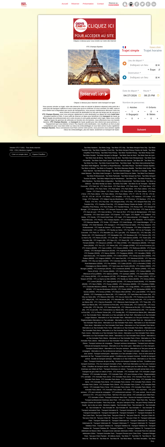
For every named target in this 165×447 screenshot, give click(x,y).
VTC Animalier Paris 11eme (130, 384)
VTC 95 (98, 196)
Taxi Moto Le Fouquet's (105, 168)
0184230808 (114, 4)
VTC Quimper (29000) (127, 274)
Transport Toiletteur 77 (118, 428)
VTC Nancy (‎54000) (108, 253)
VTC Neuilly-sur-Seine (114, 230)
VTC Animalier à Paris (96, 397)
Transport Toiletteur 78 (135, 428)
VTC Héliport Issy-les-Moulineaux (112, 199)
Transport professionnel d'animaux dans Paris (101, 400)
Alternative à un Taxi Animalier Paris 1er (129, 320)
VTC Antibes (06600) (143, 266)
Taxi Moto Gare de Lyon (146, 155)
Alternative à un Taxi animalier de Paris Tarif (117, 315)
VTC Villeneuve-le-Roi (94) (130, 307)
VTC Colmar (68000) (143, 271)
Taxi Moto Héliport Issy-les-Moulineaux (110, 178)
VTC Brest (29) (123, 240)
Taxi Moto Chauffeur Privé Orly (103, 150)
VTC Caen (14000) (105, 248)
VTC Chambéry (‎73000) (146, 284)
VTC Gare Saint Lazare (101, 215)
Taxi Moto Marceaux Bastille (124, 168)
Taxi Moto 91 (146, 436)
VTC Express (115, 215)
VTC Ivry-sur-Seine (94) (123, 297)
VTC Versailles (117, 196)
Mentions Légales (25, 150)
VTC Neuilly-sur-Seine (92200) (128, 279)
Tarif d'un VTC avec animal (121, 395)
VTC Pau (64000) (110, 263)
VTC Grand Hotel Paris (105, 217)
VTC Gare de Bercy (105, 212)
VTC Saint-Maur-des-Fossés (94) (139, 294)
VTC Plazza (98, 220)
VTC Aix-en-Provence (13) (145, 245)
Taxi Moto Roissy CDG (146, 153)
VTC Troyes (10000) (141, 276)
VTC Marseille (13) (106, 233)
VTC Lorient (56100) (94, 281)
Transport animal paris (102, 354)
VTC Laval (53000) (138, 292)
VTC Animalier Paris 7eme (130, 379)
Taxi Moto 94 (104, 439)
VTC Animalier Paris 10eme (141, 382)
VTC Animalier (118, 372)
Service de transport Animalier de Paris (129, 361)
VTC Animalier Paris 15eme (109, 384)
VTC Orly (129, 202)
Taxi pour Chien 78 (132, 418)
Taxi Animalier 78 (148, 408)
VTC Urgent (125, 215)
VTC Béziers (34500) (138, 269)
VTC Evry (126, 196)
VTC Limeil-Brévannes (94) (134, 310)
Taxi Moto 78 (136, 436)
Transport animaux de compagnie (100, 343)
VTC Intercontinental (130, 217)
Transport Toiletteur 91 (105, 426)
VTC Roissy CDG (136, 207)
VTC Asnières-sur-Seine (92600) (139, 261)
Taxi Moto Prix (150, 160)
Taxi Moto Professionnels (95, 176)
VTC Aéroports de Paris (96, 209)
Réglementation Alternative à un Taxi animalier (97, 320)
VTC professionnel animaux (121, 392)
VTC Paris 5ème (145, 186)
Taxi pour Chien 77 (118, 418)
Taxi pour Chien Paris (103, 415)
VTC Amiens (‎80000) (89, 248)
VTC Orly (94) (98, 307)
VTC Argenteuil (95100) (124, 251)
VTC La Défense (99, 230)
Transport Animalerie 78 (146, 413)
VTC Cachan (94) (140, 305)
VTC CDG (147, 204)
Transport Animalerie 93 (146, 410)
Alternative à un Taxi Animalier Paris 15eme (130, 336)
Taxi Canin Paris (88, 415)
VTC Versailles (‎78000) (142, 253)
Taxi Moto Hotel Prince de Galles (124, 173)
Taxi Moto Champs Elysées (144, 166)
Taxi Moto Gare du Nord (127, 155)
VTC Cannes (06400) (106, 271)
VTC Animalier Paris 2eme (101, 377)
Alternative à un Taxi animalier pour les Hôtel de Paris (128, 366)
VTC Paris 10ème (140, 189)
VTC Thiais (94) (145, 302)
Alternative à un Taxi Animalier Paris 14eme (98, 336)
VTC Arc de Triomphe (143, 230)
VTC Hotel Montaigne (141, 222)
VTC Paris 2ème (106, 186)
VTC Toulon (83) (145, 238)
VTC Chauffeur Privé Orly (104, 204)
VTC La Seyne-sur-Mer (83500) (104, 279)
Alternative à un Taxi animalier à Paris (124, 354)
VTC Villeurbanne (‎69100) (137, 243)
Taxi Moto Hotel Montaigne (121, 171)
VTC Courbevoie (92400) (121, 269)
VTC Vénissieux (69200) (127, 284)
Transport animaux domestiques (125, 343)
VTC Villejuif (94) (88, 299)
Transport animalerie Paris (91, 410)
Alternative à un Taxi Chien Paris (124, 359)
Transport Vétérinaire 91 (102, 421)
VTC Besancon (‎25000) (104, 243)
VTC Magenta (144, 217)
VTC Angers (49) (99, 240)
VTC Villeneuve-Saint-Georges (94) (125, 302)
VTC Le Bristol (126, 220)
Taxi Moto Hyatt (125, 163)
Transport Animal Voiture (94, 348)
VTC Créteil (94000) (121, 256)
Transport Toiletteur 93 (139, 426)
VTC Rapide (135, 215)
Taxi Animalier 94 (109, 408)
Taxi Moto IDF (138, 160)
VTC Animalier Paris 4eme (141, 377)
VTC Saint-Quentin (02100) (112, 281)
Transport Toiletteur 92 (122, 426)
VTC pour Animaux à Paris (133, 374)
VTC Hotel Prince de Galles (126, 225)
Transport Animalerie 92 (127, 410)
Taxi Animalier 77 (135, 408)
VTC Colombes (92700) (118, 261)
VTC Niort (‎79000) (95, 284)
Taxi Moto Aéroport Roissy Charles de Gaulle (131, 150)
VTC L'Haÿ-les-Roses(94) (103, 302)
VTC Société (116, 227)
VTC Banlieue (141, 199)
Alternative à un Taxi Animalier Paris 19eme (113, 341)
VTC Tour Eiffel (129, 230)
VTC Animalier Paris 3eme (121, 377)
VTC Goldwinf (146, 215)
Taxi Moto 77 (126, 436)
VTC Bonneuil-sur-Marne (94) (136, 312)
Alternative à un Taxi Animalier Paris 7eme (97, 328)
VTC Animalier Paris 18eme (141, 387)
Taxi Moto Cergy (104, 148)
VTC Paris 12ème (99, 191)
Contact (100, 4)
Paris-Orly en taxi (109, 402)
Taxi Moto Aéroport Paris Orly (137, 148)
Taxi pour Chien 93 (147, 415)
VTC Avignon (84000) (103, 258)
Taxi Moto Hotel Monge (102, 171)
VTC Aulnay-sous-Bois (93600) (140, 256)
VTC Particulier (93, 199)
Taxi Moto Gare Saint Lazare (102, 160)
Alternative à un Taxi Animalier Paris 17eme (124, 338)
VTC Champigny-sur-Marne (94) (102, 294)
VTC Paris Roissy (106, 207)
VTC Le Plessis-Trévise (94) (101, 312)
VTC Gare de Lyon (89, 212)
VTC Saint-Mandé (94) (112, 307)
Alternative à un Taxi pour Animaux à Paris (140, 318)
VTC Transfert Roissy (121, 207)
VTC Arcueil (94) (92, 310)
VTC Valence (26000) (110, 274)
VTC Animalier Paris (116, 374)
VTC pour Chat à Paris (103, 395)
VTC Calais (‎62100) (124, 263)
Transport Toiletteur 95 (101, 428)
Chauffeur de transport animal (97, 366)
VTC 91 (145, 194)
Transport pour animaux (146, 343)
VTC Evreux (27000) (103, 292)
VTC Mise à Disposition (142, 227)
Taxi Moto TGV (131, 178)
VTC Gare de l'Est (119, 212)
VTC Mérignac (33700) (125, 276)
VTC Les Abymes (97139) (106, 276)
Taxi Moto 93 (93, 439)
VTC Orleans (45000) (120, 248)
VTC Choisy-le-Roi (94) (134, 299)
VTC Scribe (104, 222)
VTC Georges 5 (109, 225)
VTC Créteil (147, 196)
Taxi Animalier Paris (124, 405)
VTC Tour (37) (100, 245)
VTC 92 (152, 194)
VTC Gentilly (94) (118, 312)
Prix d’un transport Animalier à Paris (109, 364)
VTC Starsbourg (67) (99, 235)
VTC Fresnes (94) (126, 305)
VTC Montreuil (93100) (135, 258)
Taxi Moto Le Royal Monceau (110, 166)
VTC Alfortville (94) (117, 299)
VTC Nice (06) (146, 233)
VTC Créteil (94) (120, 294)
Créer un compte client (20, 154)
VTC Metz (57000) (120, 243)
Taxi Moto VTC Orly (118, 148)
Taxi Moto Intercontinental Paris (143, 163)
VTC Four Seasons (144, 225)
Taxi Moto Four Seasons (145, 173)
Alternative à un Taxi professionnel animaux (106, 351)
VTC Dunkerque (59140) (102, 269)
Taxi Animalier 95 (122, 408)
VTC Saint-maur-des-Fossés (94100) (122, 266)
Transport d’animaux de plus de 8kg (101, 361)
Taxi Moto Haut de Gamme (122, 160)
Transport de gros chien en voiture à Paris (97, 372)
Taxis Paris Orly (142, 400)
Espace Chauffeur (38, 154)
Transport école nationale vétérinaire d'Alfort (117, 431)
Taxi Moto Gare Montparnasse (132, 158)
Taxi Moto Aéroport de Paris (131, 176)
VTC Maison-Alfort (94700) (121, 292)
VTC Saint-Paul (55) (119, 258)
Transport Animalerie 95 (109, 413)
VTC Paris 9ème (127, 189)
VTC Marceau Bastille (91, 222)
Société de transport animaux (101, 359)
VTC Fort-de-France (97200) (144, 251)
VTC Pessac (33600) (110, 284)
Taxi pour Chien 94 (89, 418)
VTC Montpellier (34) (115, 235)
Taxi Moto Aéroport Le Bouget (107, 155)
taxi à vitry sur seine (95, 405)
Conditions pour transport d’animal (128, 356)
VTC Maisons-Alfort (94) (105, 297)
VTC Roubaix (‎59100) (92, 253)
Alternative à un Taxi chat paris (143, 346)
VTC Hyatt (118, 217)
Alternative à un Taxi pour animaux (116, 348)
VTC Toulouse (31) (132, 233)
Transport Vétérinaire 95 (102, 423)
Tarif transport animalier (131, 351)
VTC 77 (131, 194)
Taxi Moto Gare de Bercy (94, 158)
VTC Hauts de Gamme (102, 227)
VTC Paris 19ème (107, 194)
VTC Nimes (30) (112, 245)
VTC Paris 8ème (114, 189)
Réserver (75, 4)
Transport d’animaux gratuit (104, 356)
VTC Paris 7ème (101, 189)
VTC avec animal (139, 392)
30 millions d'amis (114, 436)
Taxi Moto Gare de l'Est (112, 158)
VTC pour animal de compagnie (99, 392)
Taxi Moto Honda (139, 181)
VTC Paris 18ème (93, 194)
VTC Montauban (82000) (142, 289)
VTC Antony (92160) (147, 279)
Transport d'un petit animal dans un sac (140, 369)
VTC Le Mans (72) (136, 240)
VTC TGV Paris (134, 209)
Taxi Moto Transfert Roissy (127, 153)
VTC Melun (106, 196)
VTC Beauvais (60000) (116, 287)
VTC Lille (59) (113, 238)
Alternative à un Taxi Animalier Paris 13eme (139, 333)
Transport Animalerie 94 (91, 413)
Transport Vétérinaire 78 (138, 423)
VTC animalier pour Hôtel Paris (143, 395)
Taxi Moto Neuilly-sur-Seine (102, 184)
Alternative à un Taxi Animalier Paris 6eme (139, 325)
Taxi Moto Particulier (113, 176)
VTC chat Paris (141, 390)
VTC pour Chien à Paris (126, 400)
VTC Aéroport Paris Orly (142, 202)
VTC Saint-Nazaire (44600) (125, 271)
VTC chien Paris (129, 390)
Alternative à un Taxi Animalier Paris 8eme (128, 328)
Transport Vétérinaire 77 (120, 423)
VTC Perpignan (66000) (124, 253)
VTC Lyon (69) (120, 233)
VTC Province (130, 199)
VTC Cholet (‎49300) (125, 289)
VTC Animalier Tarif (131, 372)
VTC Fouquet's (149, 220)
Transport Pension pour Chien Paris (128, 433)
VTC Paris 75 (94, 233)
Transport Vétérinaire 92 (120, 421)
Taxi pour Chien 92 (133, 415)
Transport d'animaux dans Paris (116, 397)
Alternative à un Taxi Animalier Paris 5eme (108, 325)
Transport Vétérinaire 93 (138, 421)
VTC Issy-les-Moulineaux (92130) (105, 289)
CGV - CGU (14, 150)
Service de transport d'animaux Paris (141, 397)
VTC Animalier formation (98, 374)
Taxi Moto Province (144, 178)
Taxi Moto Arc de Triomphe (137, 184)
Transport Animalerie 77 (127, 413)
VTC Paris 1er (94, 186)
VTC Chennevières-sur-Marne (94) (111, 310)
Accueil (65, 4)
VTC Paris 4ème (132, 186)
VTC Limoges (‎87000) (127, 245)
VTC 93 (85, 196)
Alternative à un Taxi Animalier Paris (110, 318)
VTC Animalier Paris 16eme (120, 387)
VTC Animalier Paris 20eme (112, 390)
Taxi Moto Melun (126, 439)
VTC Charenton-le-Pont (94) (109, 305)
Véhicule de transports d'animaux (96, 346)
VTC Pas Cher (104, 202)
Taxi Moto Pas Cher (91, 163)
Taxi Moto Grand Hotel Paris (109, 163)
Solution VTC (14, 148)
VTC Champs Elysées (111, 220)
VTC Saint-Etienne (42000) (128, 238)
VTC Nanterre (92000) (104, 256)
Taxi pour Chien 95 (103, 418)
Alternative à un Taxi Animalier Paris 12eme (107, 333)
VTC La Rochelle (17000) (142, 263)
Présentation (88, 4)
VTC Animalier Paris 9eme (99, 382)
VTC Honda (91, 217)
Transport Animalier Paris (105, 433)
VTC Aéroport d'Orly (117, 202)
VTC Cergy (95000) (132, 287)
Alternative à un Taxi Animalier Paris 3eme (118, 323)
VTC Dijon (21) (112, 240)
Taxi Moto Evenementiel (123, 181)
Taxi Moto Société (89, 155)
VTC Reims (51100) (100, 238)
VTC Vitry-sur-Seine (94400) (99, 261)
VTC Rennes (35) (144, 235)
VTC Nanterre (136, 196)
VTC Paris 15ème (126, 191)
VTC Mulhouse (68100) (137, 248)
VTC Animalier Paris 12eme (120, 382)
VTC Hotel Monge (125, 222)
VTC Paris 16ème (140, 191)
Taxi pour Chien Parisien (98, 436)
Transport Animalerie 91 (109, 410)
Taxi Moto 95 (114, 439)
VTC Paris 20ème (121, 194)
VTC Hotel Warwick (96, 225)
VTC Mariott (114, 222)
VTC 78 (138, 194)
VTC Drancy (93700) (88, 276)
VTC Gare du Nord (147, 209)
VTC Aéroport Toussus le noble (117, 209)
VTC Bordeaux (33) (130, 235)
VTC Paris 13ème (112, 191)
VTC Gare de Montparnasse (137, 212)
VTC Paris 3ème (119, 186)
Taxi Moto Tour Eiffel (120, 184)
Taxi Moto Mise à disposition (104, 181)
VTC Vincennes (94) (103, 299)
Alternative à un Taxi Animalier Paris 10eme (117, 330)
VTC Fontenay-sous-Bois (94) (143, 297)
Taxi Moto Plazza (128, 166)
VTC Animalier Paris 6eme (110, 379)
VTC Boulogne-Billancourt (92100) (103, 251)
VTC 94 (91, 196)
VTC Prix (94, 202)
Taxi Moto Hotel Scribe (143, 168)
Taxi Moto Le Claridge (139, 171)
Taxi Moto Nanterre (90, 148)
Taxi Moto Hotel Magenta (90, 166)
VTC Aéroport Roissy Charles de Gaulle (128, 204)
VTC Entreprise (127, 227)
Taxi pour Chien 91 (118, 415)
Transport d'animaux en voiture (114, 369)
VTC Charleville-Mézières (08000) (95, 287)
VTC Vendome (137, 220)
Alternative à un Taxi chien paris (120, 346)
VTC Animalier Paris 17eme (99, 387)
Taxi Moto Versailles (140, 439)
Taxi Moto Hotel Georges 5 (102, 173)
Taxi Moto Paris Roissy (109, 153)
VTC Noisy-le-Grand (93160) (134, 281)
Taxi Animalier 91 (138, 405)
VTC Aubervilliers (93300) (145, 274)
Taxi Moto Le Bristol (88, 168)
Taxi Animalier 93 (95, 408)
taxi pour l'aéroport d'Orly (126, 402)
